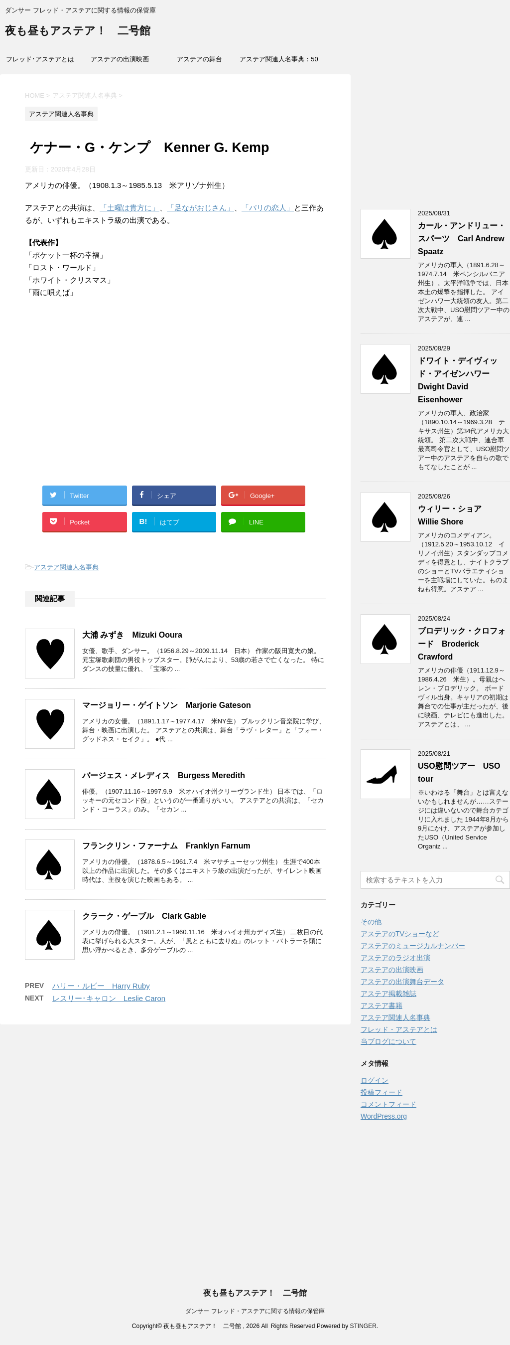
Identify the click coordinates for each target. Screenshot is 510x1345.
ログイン (374, 1080)
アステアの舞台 (199, 59)
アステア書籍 (381, 1005)
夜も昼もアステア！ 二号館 (77, 31)
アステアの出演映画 (120, 59)
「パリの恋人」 (268, 207)
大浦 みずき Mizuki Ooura (132, 635)
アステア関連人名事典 (66, 567)
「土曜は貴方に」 (129, 207)
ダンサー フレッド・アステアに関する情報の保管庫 (254, 1311)
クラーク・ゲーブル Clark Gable (144, 916)
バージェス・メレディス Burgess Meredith (163, 775)
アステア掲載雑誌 (388, 994)
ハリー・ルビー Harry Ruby (101, 986)
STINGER (363, 1326)
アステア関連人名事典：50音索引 (279, 62)
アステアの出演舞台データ (402, 982)
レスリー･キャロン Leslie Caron (108, 998)
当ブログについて (388, 1041)
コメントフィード (388, 1104)
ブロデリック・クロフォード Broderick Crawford (462, 644)
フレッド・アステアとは (399, 1029)
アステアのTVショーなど (400, 934)
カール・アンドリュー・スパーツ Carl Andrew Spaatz (462, 238)
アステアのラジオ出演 (395, 958)
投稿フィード (381, 1092)
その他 (371, 922)
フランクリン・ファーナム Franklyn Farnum (166, 845)
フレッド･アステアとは (40, 59)
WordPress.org (384, 1116)
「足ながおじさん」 (200, 207)
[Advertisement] (175, 403)
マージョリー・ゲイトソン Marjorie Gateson (166, 705)
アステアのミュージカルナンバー (413, 946)
